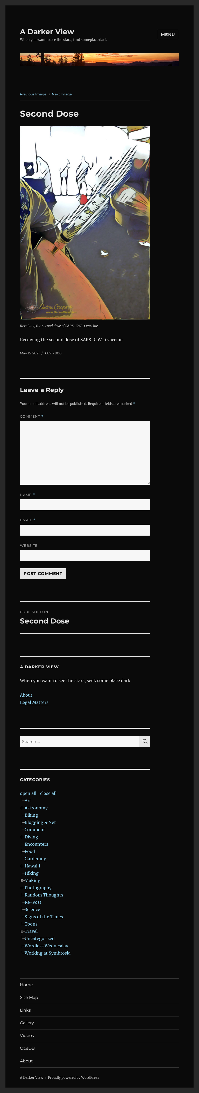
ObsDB (27, 1048)
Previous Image (33, 94)
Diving (31, 836)
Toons (31, 924)
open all (28, 793)
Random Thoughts (44, 895)
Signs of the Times (44, 916)
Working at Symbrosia (47, 953)
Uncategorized (40, 938)
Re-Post (33, 902)
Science (32, 909)
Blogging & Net (40, 822)
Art (28, 800)
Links (25, 1010)
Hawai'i (32, 865)
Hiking (32, 873)
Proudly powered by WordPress (73, 1077)
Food (30, 851)
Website (29, 545)
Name (27, 495)
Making (32, 880)
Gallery (27, 1022)
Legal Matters (34, 702)
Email (27, 520)
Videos (27, 1035)
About (26, 695)
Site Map (29, 997)
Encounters (36, 844)
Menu (168, 34)
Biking (31, 815)
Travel (31, 931)
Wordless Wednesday (46, 945)
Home (26, 984)
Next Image (62, 94)
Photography (38, 887)
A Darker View (47, 31)
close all (48, 793)
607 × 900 (53, 353)
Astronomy (36, 807)
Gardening (35, 858)
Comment (32, 416)
